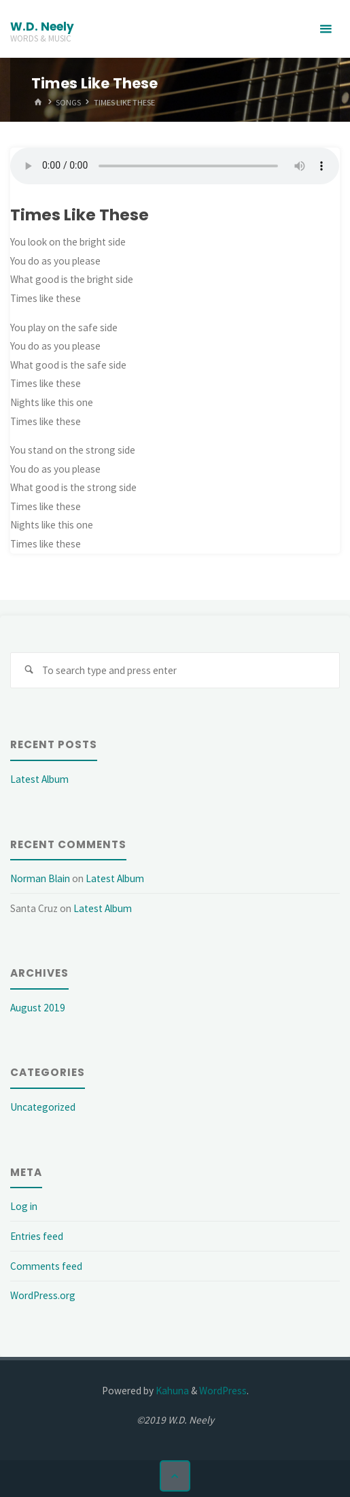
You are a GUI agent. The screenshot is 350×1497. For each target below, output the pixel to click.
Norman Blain (40, 878)
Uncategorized (42, 1106)
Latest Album (39, 779)
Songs (68, 102)
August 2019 (37, 1007)
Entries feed (36, 1236)
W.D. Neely (42, 26)
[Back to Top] (175, 1476)
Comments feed (46, 1266)
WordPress (223, 1390)
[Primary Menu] (325, 29)
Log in (23, 1206)
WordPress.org (42, 1295)
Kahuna (171, 1390)
